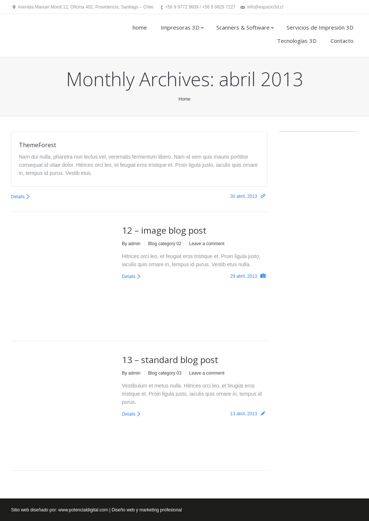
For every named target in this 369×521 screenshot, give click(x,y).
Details (18, 196)
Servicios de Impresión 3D (320, 27)
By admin (131, 243)
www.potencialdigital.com (83, 509)
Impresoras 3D (180, 27)
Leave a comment (206, 243)
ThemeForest (37, 145)
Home (184, 99)
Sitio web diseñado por (33, 509)
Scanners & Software (243, 27)
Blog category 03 (164, 373)
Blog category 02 (164, 243)
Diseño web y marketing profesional (147, 509)
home (140, 27)
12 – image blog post (164, 230)
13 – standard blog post (170, 359)
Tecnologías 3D (297, 40)
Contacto (342, 40)
